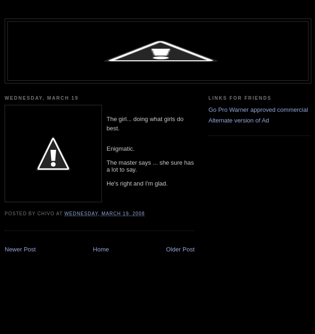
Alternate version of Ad (238, 120)
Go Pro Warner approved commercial (258, 109)
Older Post (180, 249)
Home (101, 249)
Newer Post (20, 249)
